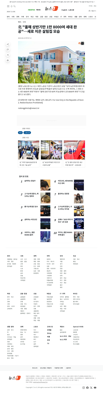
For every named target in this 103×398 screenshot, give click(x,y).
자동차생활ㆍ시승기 (12, 356)
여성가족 (22, 278)
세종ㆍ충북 (63, 271)
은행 (21, 302)
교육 (21, 264)
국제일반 (49, 285)
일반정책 (49, 299)
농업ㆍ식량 (37, 271)
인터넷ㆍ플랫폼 (64, 297)
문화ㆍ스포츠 (11, 306)
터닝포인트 (76, 339)
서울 (61, 261)
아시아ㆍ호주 (50, 264)
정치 (8, 256)
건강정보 (9, 344)
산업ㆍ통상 (37, 264)
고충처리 (68, 368)
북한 (20, 132)
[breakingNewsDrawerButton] (12, 6)
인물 (21, 276)
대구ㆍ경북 (63, 280)
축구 (35, 335)
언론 (8, 342)
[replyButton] (8, 49)
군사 (8, 299)
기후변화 (49, 276)
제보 (95, 6)
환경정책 (36, 273)
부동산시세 (50, 304)
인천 (61, 266)
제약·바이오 (76, 299)
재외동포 (75, 264)
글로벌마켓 (63, 332)
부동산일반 (50, 297)
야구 (35, 330)
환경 (21, 271)
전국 (61, 256)
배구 (35, 339)
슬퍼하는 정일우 (30, 181)
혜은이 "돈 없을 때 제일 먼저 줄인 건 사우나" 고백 (85, 2)
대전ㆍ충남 (63, 273)
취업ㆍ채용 (37, 320)
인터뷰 (22, 342)
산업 (35, 294)
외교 (74, 256)
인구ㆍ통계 (37, 266)
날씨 (21, 273)
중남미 (48, 271)
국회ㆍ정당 (10, 261)
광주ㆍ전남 (63, 278)
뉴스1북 (75, 342)
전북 (61, 276)
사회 (21, 256)
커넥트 (90, 6)
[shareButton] (8, 44)
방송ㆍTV (23, 332)
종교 (8, 335)
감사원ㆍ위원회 (11, 264)
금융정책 (22, 299)
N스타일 (22, 344)
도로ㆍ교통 (10, 351)
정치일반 (9, 266)
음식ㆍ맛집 (10, 358)
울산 (61, 285)
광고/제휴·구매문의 (46, 368)
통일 (74, 261)
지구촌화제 (50, 283)
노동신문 (71, 10)
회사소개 (34, 368)
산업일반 (36, 297)
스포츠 (36, 327)
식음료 (35, 316)
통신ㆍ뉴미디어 (64, 299)
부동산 (49, 294)
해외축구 (36, 337)
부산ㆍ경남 (63, 283)
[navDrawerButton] (8, 6)
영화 (21, 335)
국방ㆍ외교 (76, 259)
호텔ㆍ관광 (37, 318)
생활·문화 (10, 327)
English (64, 10)
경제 (35, 256)
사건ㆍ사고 (23, 259)
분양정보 (49, 302)
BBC (61, 330)
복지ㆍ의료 (76, 297)
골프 (35, 344)
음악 (21, 337)
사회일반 (22, 280)
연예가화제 (23, 330)
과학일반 (62, 311)
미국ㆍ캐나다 (50, 261)
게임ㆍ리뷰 (63, 309)
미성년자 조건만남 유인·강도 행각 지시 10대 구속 (21, 2)
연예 (21, 327)
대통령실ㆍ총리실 (12, 259)
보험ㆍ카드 (23, 304)
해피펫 (38, 10)
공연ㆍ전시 (10, 330)
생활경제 (36, 311)
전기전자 (36, 302)
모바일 (62, 302)
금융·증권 (23, 294)
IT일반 (62, 304)
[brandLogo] (51, 8)
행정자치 (62, 259)
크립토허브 (31, 10)
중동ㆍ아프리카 (51, 268)
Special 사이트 (78, 327)
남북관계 (9, 309)
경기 (61, 264)
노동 (21, 268)
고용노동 (36, 268)
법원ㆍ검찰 (23, 261)
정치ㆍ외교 (10, 297)
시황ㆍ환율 (23, 309)
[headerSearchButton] (14, 6)
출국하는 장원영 (63, 194)
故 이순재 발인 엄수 (31, 206)
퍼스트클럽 (76, 344)
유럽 (48, 266)
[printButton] (8, 60)
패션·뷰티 (36, 313)
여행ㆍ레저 (10, 346)
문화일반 (9, 339)
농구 (35, 342)
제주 (61, 287)
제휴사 (62, 327)
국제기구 (49, 278)
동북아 (48, 259)
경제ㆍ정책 (37, 259)
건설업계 (49, 306)
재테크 (22, 311)
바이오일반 (76, 304)
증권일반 (22, 306)
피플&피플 (50, 280)
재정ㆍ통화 (37, 261)
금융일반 (22, 297)
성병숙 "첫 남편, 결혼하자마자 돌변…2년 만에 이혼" (53, 2)
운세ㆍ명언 (10, 349)
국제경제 (49, 273)
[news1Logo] (15, 377)
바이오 (75, 294)
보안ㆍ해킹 (63, 306)
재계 (35, 299)
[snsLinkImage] (83, 388)
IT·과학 (62, 294)
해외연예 (22, 339)
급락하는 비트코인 (30, 219)
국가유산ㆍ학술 (11, 337)
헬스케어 (75, 302)
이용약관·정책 (59, 368)
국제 (48, 256)
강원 (61, 268)
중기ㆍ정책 (37, 306)
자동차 (35, 304)
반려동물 (9, 353)
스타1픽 (75, 335)
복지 (21, 266)
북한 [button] (19, 22)
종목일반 (36, 346)
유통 (35, 309)
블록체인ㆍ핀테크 (25, 313)
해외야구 (36, 332)
